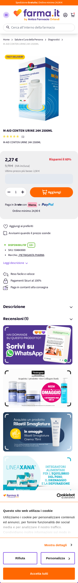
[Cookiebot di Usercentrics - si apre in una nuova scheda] (57, 496)
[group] (11, 137)
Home (6, 39)
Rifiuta (20, 558)
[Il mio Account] (65, 15)
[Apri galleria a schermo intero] (39, 89)
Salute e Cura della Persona (29, 39)
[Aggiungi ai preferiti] (18, 226)
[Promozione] (39, 345)
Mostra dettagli (55, 545)
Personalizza (58, 558)
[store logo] (36, 15)
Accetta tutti (39, 573)
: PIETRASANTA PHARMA (31, 255)
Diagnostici (54, 39)
